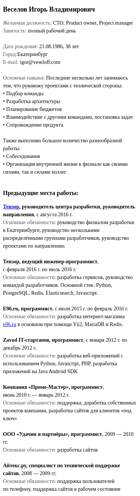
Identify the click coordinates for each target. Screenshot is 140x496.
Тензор (11, 207)
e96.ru (9, 324)
